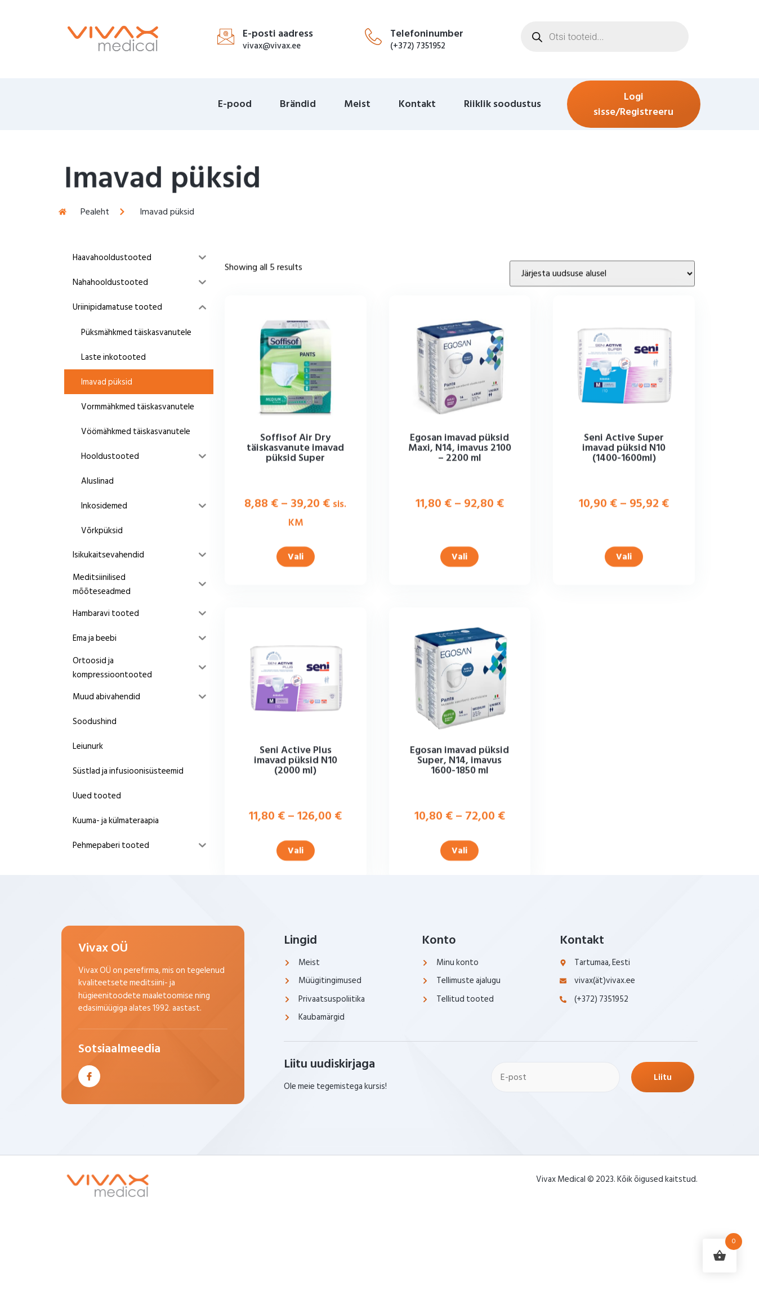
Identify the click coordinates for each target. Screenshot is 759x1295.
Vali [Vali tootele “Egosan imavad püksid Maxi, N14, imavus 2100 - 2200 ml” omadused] (459, 668)
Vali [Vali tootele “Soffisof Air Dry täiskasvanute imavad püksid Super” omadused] (295, 668)
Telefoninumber (426, 33)
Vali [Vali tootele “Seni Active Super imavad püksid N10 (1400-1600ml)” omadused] (624, 668)
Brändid (298, 104)
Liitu (663, 1077)
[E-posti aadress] (225, 36)
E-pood (235, 104)
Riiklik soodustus (502, 104)
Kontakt (417, 104)
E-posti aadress (278, 33)
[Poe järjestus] (602, 385)
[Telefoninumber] (373, 36)
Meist (357, 104)
